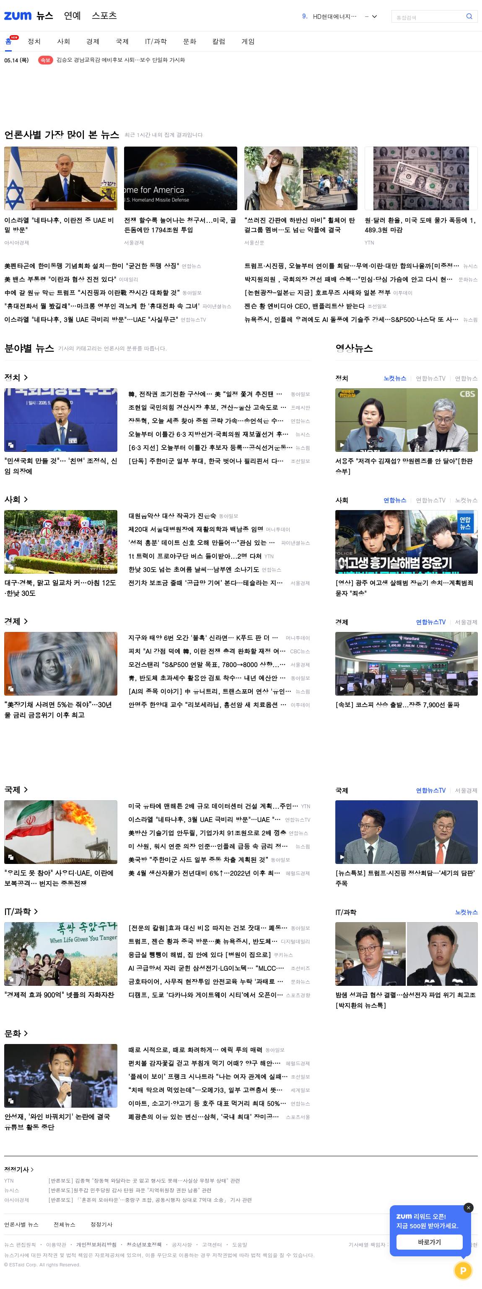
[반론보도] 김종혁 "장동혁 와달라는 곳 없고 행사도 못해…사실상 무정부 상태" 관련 (144, 1180)
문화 (189, 41)
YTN (369, 242)
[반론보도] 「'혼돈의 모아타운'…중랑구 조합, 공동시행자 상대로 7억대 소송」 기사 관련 (150, 1199)
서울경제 (134, 242)
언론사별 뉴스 (21, 1224)
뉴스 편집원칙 (20, 1244)
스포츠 (104, 15)
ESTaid (16, 1264)
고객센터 (212, 1244)
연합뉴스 (466, 378)
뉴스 (44, 15)
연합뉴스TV (430, 378)
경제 (93, 41)
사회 (63, 41)
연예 (72, 15)
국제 (122, 41)
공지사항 (182, 1244)
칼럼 (218, 41)
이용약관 (56, 1244)
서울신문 (254, 242)
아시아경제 (16, 242)
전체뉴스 (64, 1224)
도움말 (239, 1244)
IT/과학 (156, 41)
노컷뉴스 (395, 378)
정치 (34, 41)
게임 (248, 41)
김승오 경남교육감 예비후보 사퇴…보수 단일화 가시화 (121, 60)
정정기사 (16, 1169)
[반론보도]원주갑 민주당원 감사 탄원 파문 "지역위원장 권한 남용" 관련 (130, 1190)
